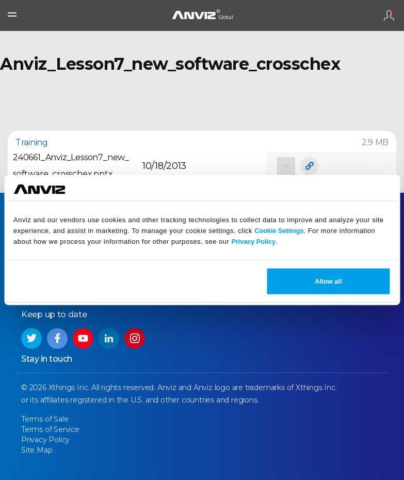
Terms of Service (50, 429)
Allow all (328, 281)
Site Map (36, 450)
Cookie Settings (278, 230)
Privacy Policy (254, 241)
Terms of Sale (44, 419)
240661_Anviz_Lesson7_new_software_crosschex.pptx (71, 165)
